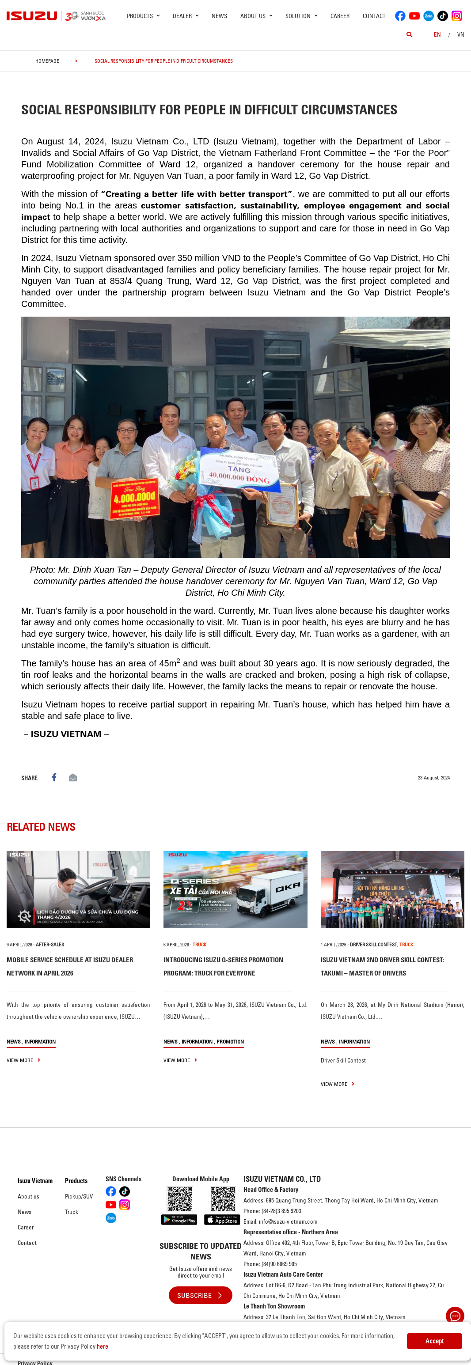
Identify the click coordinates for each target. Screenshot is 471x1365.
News (219, 15)
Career (339, 15)
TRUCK (199, 945)
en (437, 34)
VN (460, 34)
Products (76, 1181)
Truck (71, 1211)
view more (23, 1060)
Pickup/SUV (79, 1196)
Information (40, 1041)
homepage (47, 61)
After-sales (50, 945)
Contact (374, 15)
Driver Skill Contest (373, 945)
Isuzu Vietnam (35, 1181)
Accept (434, 1341)
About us (28, 1196)
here (102, 1346)
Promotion (230, 1041)
